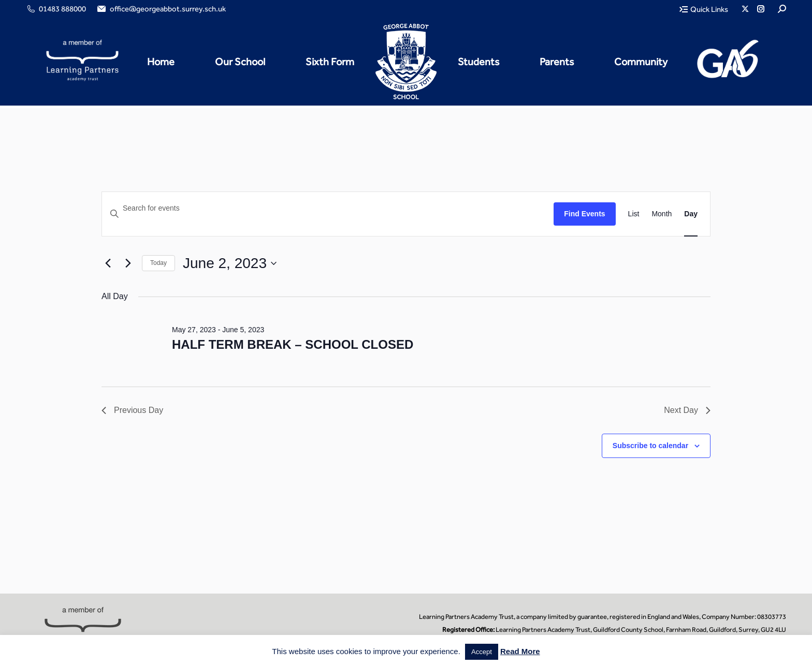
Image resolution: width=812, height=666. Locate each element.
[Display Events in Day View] (691, 214)
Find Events (584, 214)
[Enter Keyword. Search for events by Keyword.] (328, 208)
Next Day (687, 410)
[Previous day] (108, 263)
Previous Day (132, 410)
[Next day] (128, 263)
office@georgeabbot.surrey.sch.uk (160, 9)
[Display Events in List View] (634, 214)
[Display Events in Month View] (661, 214)
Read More (520, 651)
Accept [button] (481, 652)
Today (158, 263)
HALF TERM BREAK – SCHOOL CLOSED (292, 344)
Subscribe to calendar (650, 445)
